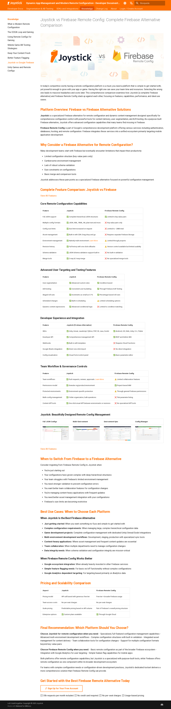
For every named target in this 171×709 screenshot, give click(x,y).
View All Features (48, 195)
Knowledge (87, 9)
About (114, 9)
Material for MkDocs (23, 706)
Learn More (93, 241)
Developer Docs (15, 9)
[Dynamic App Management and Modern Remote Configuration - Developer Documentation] (15, 3)
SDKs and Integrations (67, 9)
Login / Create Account (131, 9)
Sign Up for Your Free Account (61, 688)
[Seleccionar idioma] (131, 3)
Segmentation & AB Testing (39, 9)
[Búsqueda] (149, 3)
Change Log (102, 9)
